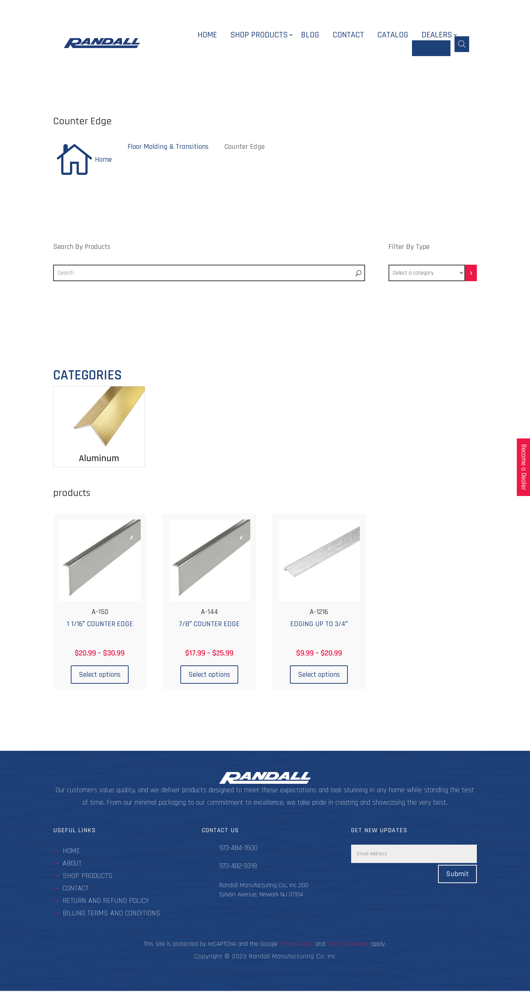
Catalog (392, 36)
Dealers (437, 36)
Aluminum (99, 459)
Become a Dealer (523, 467)
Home (207, 36)
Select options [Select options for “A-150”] (100, 675)
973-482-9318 (238, 867)
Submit (457, 875)
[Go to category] (471, 274)
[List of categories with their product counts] (427, 274)
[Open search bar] (461, 43)
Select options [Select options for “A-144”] (209, 675)
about (72, 864)
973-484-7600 (238, 849)
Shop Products (259, 36)
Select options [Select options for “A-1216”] (319, 675)
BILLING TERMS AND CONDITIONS (111, 914)
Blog (310, 36)
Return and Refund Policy (106, 902)
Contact (348, 36)
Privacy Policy (296, 945)
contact (76, 889)
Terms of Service (348, 945)
